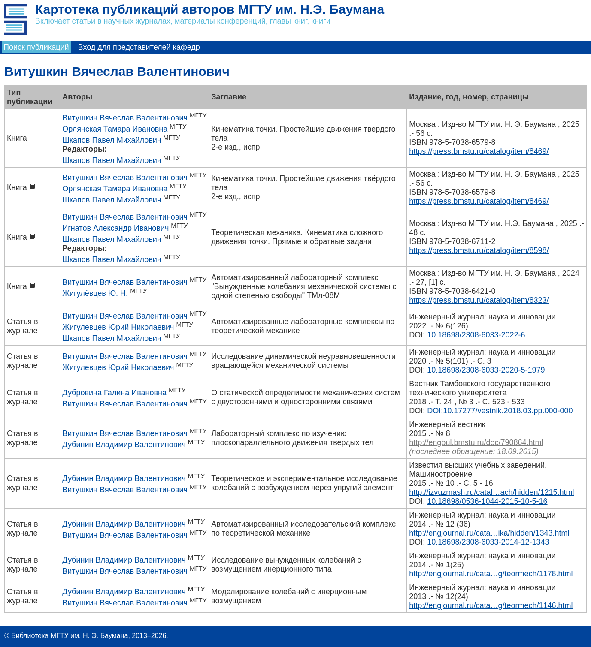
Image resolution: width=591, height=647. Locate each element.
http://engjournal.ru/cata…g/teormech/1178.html (491, 573)
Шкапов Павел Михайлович (111, 140)
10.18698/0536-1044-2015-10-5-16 (487, 501)
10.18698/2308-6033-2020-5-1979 (486, 370)
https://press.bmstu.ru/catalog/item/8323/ (479, 300)
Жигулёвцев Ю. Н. (95, 293)
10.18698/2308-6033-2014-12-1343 (488, 542)
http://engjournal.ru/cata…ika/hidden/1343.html (489, 533)
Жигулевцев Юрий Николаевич (118, 327)
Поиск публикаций (36, 47)
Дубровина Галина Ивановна (114, 392)
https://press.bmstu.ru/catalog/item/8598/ (479, 250)
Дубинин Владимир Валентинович (123, 444)
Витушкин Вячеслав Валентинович (125, 118)
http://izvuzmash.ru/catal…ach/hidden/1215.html (491, 492)
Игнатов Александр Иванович (115, 228)
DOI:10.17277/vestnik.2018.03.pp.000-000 (500, 410)
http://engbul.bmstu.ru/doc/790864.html (476, 442)
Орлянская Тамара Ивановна (114, 129)
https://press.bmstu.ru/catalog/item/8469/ (479, 151)
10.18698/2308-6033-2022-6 (476, 335)
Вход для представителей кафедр (139, 47)
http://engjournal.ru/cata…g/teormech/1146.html (491, 605)
